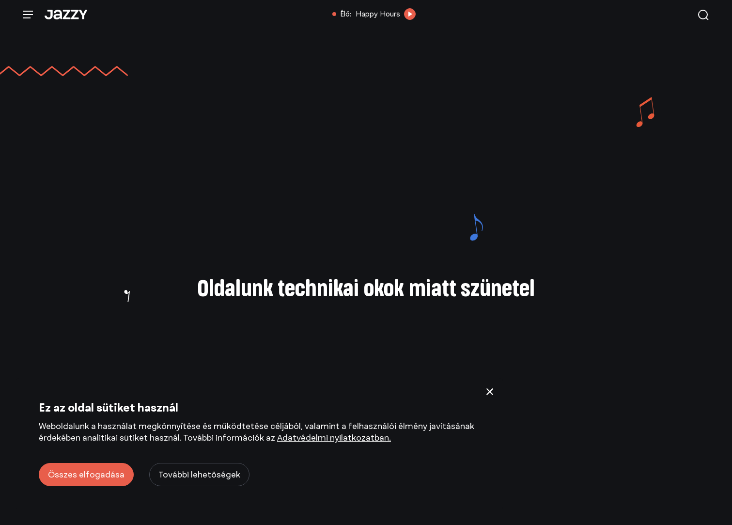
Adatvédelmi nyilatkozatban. (334, 437)
